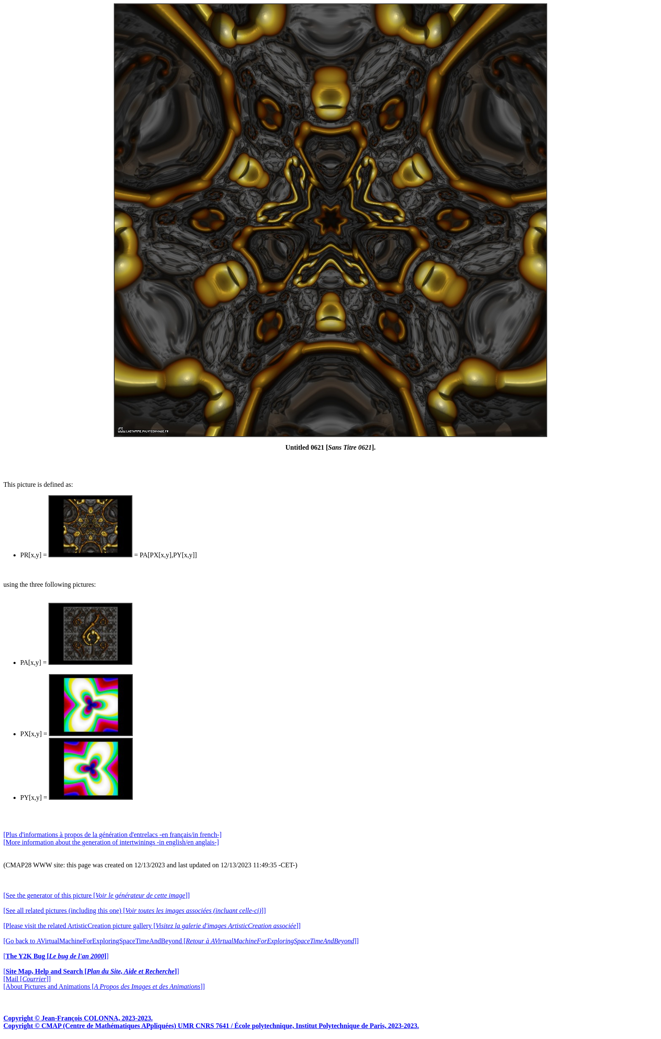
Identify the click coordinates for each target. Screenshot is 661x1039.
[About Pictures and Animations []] (104, 986)
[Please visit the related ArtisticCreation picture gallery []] (152, 925)
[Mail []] (27, 978)
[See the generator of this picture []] (96, 895)
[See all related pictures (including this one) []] (134, 910)
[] (56, 956)
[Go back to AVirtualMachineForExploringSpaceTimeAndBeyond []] (181, 941)
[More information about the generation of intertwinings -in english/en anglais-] (111, 842)
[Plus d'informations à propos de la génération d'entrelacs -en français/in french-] (112, 834)
